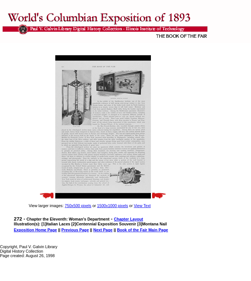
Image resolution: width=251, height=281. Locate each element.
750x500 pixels (78, 205)
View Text (142, 205)
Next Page (103, 230)
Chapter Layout (128, 219)
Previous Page (75, 230)
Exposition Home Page (35, 230)
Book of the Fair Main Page (142, 230)
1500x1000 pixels (112, 205)
